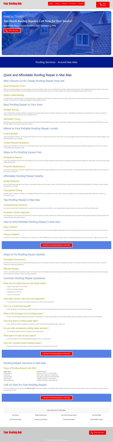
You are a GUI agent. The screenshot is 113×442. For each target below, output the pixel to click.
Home (51, 3)
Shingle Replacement (41, 415)
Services (64, 3)
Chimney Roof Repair (69, 419)
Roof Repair (15, 415)
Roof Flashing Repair (15, 419)
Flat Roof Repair (96, 415)
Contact (80, 3)
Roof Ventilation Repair (96, 419)
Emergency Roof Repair (40, 419)
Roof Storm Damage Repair (69, 415)
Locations (73, 3)
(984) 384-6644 (31, 388)
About (57, 3)
